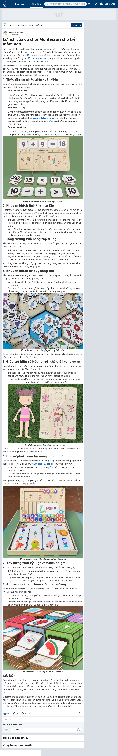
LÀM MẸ (11, 25)
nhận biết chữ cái (41, 463)
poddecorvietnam (16, 32)
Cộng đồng (36, 4)
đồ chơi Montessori (37, 58)
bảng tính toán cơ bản (44, 117)
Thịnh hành (20, 4)
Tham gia (76, 25)
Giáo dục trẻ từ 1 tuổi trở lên (29, 25)
